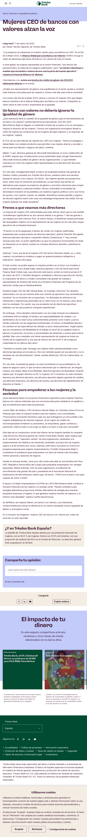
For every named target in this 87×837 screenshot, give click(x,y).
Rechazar (37, 829)
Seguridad (71, 751)
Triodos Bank (11, 721)
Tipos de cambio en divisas (50, 751)
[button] (84, 682)
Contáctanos (51, 754)
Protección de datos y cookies (18, 751)
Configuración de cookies (61, 829)
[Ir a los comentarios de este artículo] (83, 46)
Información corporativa (55, 747)
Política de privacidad (30, 747)
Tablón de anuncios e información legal (22, 754)
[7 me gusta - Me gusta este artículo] (79, 46)
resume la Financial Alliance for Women (23, 74)
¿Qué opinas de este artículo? (22, 570)
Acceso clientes (76, 3)
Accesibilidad (10, 747)
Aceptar (19, 829)
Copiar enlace (61, 601)
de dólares (16, 83)
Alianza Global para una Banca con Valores (43, 55)
